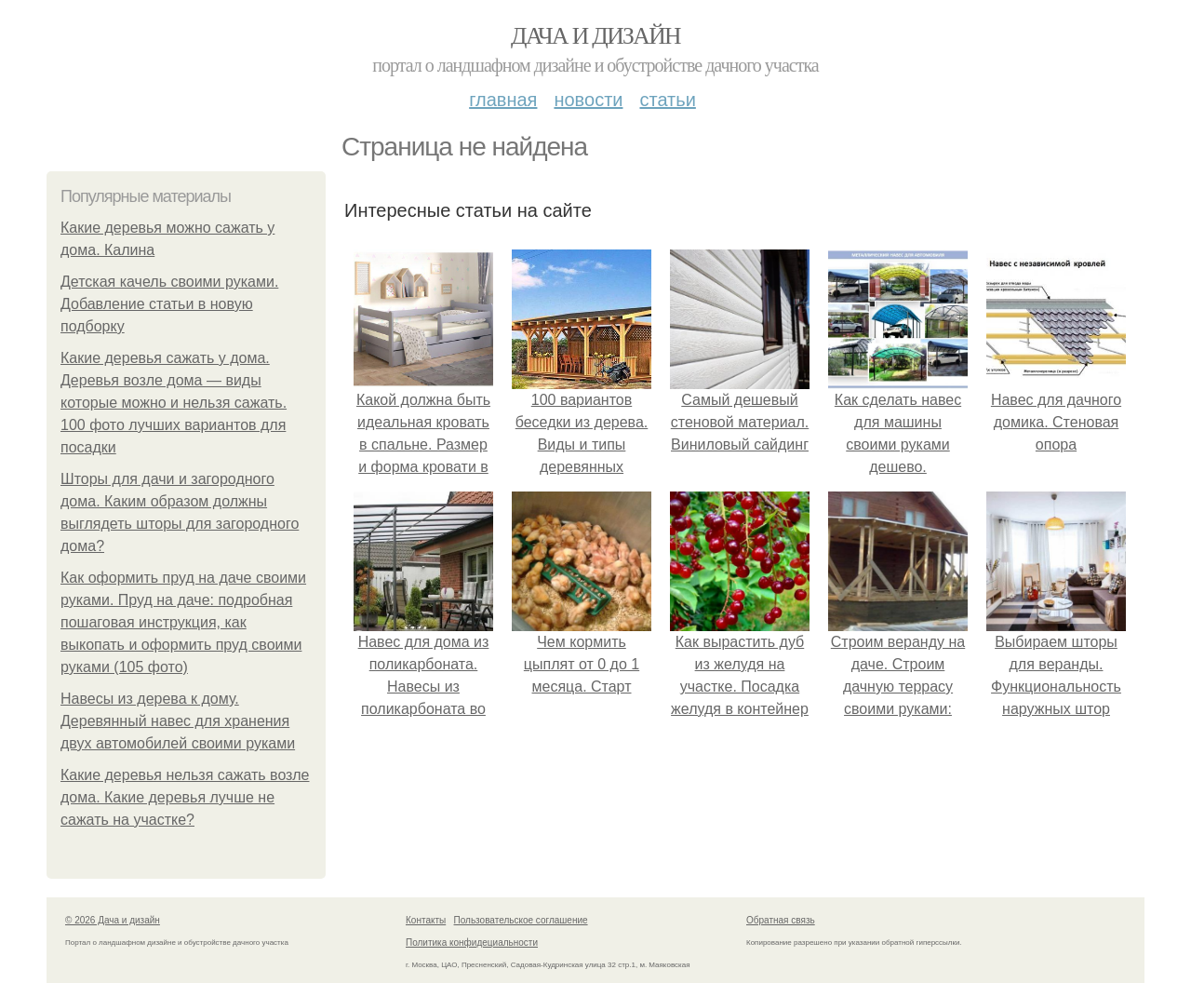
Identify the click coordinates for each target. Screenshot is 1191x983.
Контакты (426, 920)
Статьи (667, 99)
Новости (588, 99)
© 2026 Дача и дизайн (112, 920)
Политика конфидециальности (472, 942)
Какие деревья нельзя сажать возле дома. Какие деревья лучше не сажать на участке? (184, 797)
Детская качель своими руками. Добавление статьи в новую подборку (169, 304)
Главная (503, 99)
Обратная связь (780, 920)
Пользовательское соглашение (521, 920)
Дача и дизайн (595, 35)
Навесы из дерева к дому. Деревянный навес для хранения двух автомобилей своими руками (177, 721)
